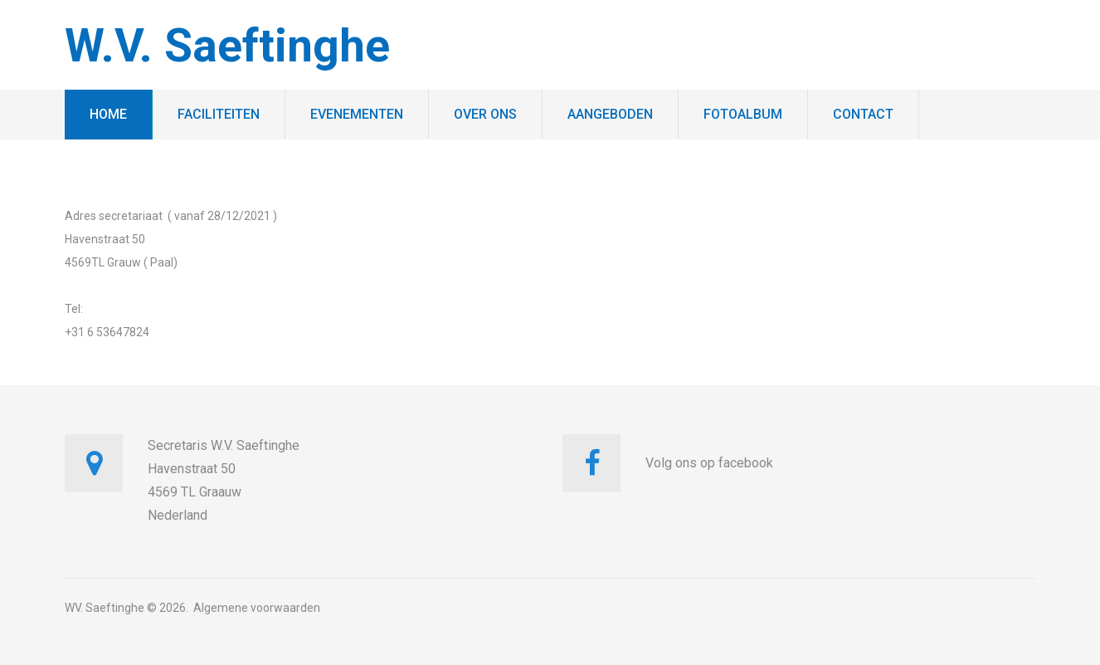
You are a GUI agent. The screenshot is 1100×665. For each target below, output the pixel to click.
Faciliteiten (219, 114)
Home (108, 114)
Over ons (485, 114)
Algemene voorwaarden (256, 607)
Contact (863, 114)
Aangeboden (610, 114)
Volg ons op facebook (709, 463)
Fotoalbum (742, 114)
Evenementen (356, 114)
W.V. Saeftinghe (227, 45)
